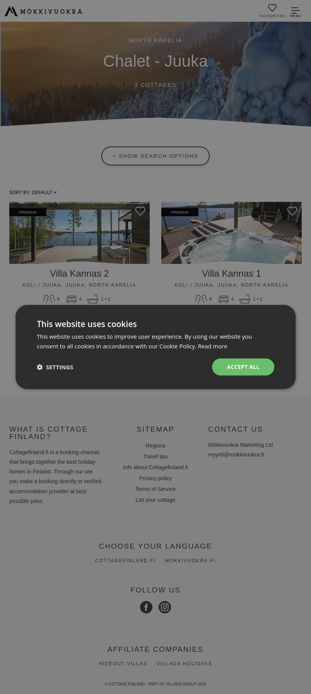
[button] (55, 366)
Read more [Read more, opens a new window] (213, 346)
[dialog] (155, 347)
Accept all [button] (242, 366)
